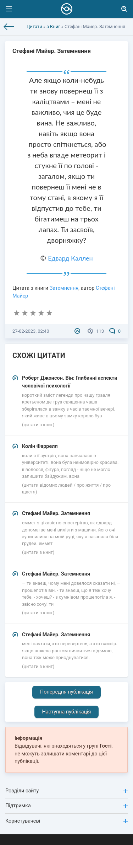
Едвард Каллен (70, 258)
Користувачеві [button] (66, 821)
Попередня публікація (66, 692)
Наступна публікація (66, 712)
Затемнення (64, 288)
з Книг (53, 26)
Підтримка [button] (66, 806)
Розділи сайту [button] (66, 791)
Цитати (34, 26)
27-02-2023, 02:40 (30, 331)
